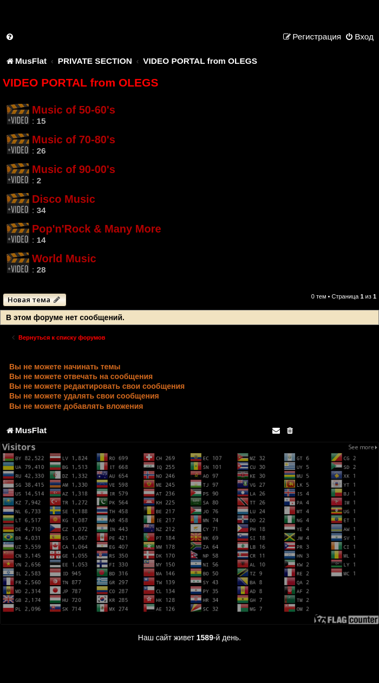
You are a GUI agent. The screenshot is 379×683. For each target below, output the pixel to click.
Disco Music (63, 199)
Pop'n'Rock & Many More (96, 229)
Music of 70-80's (73, 139)
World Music (64, 258)
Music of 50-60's (73, 110)
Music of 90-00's (73, 169)
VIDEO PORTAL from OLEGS (80, 82)
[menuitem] (10, 36)
